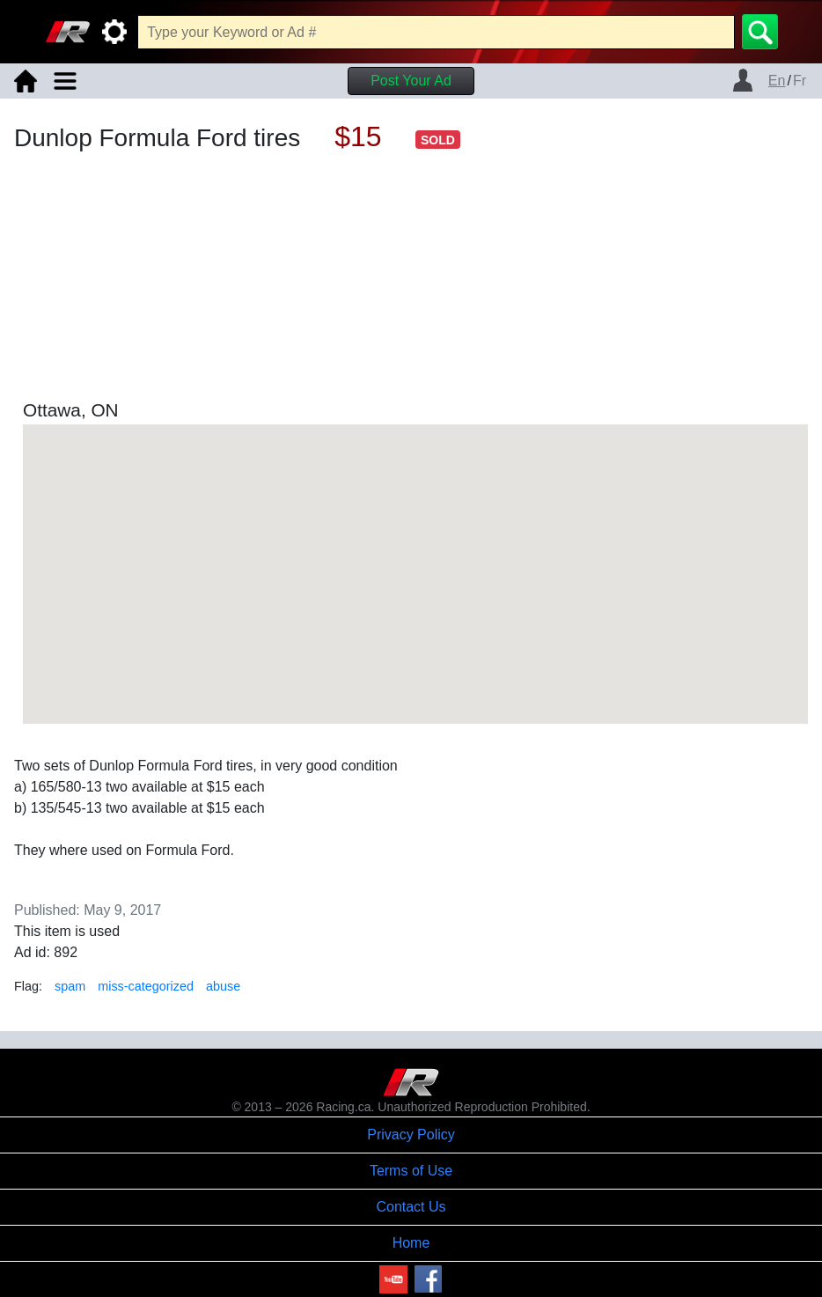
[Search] (760, 31)
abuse (223, 986)
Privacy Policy (411, 1134)
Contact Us (410, 1206)
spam (70, 986)
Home (411, 1242)
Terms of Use (411, 1170)
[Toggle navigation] (65, 81)
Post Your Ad (411, 80)
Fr (799, 80)
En (777, 80)
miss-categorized (146, 986)
